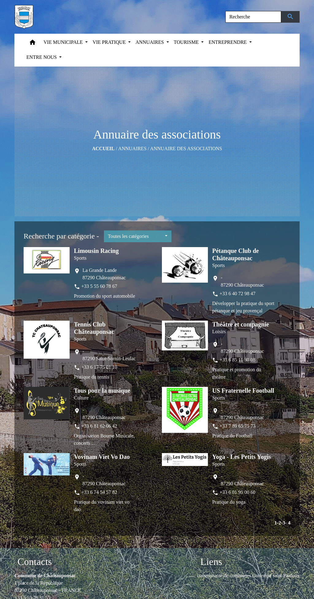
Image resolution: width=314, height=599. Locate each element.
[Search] (253, 17)
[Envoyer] (290, 17)
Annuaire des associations (186, 148)
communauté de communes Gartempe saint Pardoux (248, 575)
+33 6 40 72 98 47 (237, 293)
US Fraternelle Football (243, 390)
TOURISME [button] (187, 42)
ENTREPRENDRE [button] (228, 42)
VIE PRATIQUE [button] (110, 42)
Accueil (103, 148)
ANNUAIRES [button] (150, 42)
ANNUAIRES (132, 148)
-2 (279, 522)
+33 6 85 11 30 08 (237, 359)
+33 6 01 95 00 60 (237, 492)
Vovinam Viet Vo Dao (102, 456)
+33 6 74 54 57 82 (99, 492)
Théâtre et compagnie (240, 324)
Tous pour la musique (102, 390)
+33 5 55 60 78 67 (99, 286)
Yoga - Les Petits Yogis (241, 456)
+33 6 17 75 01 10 (99, 367)
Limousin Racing (96, 250)
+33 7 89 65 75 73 (237, 426)
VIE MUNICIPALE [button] (64, 42)
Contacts (34, 561)
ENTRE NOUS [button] (42, 57)
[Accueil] (23, 17)
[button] (32, 43)
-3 (283, 522)
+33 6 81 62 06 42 (99, 426)
